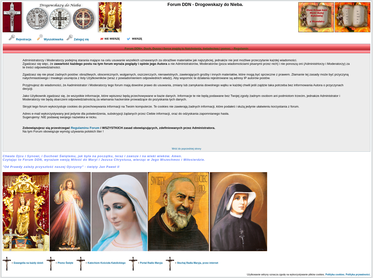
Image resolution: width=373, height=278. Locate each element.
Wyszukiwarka (50, 39)
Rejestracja (20, 39)
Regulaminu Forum (85, 128)
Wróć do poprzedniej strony (186, 148)
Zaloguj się (77, 39)
